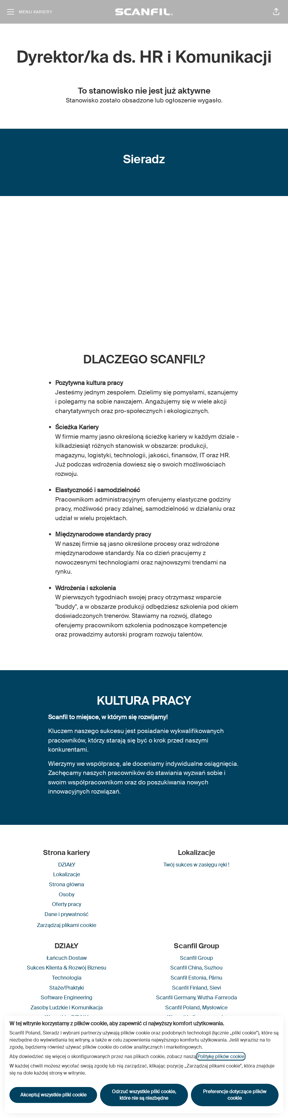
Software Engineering (66, 997)
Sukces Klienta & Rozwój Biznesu (66, 967)
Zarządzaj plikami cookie (66, 925)
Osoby (66, 894)
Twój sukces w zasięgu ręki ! (196, 864)
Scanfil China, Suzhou (196, 967)
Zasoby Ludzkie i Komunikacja (66, 1007)
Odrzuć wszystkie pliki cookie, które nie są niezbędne (144, 1094)
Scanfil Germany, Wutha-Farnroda (196, 997)
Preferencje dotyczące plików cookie (234, 1094)
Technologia (66, 977)
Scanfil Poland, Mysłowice (196, 1007)
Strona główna (66, 884)
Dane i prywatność (67, 914)
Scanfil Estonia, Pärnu (196, 977)
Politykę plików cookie (220, 1056)
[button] (276, 12)
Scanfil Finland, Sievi (196, 987)
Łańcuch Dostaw (67, 958)
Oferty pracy (66, 904)
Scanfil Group (196, 958)
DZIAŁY (66, 864)
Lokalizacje (66, 874)
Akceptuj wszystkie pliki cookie (53, 1095)
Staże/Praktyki (66, 987)
